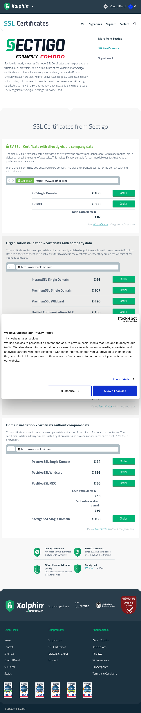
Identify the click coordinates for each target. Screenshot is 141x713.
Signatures (95, 24)
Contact (124, 24)
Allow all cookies (115, 390)
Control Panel (12, 660)
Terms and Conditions (105, 673)
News (7, 640)
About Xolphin (101, 640)
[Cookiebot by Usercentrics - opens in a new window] (121, 319)
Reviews (97, 653)
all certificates (100, 224)
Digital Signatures (58, 653)
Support (110, 24)
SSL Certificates (107, 48)
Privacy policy (100, 667)
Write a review (101, 660)
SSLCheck (9, 667)
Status (8, 673)
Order (123, 193)
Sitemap (9, 653)
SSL (83, 24)
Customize (70, 390)
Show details (121, 379)
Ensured (53, 660)
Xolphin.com (55, 640)
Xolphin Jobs (99, 647)
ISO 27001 (90, 568)
